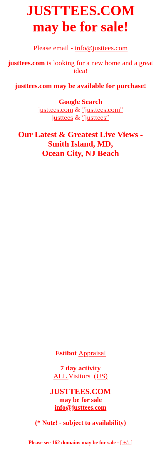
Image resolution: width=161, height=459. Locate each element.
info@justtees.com (81, 407)
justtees (62, 117)
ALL (60, 376)
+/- (126, 442)
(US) (101, 376)
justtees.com (55, 109)
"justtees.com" (102, 109)
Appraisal (92, 353)
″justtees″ (95, 117)
